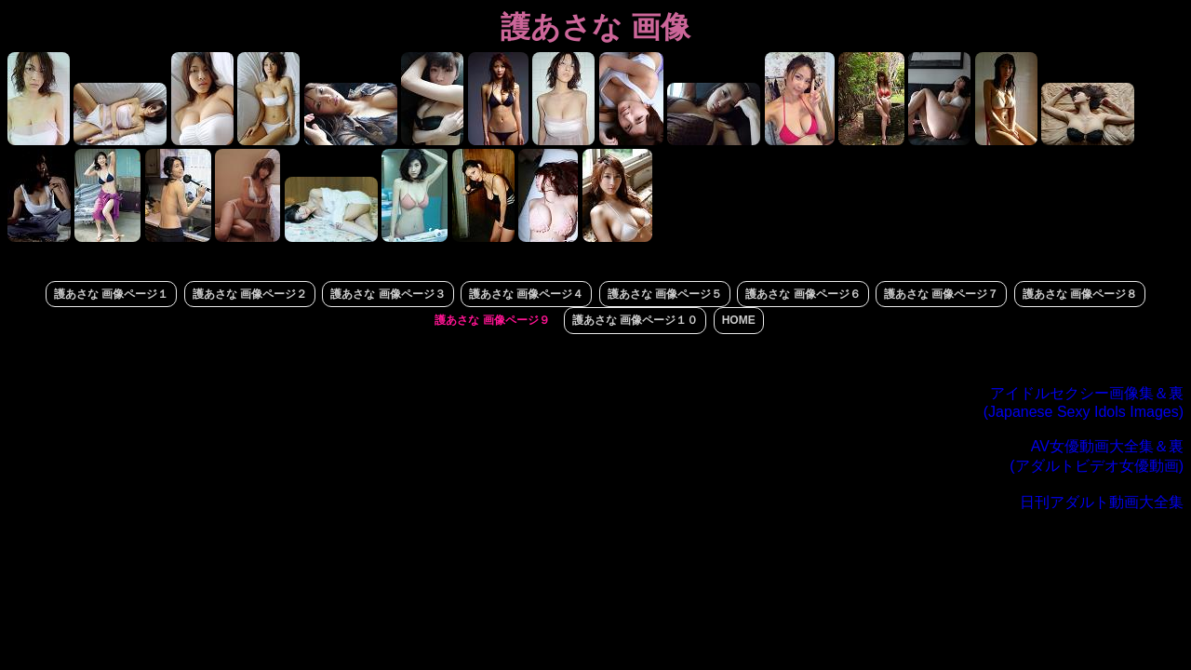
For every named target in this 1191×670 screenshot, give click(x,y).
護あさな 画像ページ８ (1080, 294)
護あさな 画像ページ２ (250, 294)
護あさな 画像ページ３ (387, 294)
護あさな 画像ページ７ (941, 294)
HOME (739, 320)
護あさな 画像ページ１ (111, 294)
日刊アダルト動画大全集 (1102, 502)
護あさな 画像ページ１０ (635, 320)
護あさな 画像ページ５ (665, 294)
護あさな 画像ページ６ (802, 294)
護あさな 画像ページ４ (526, 294)
